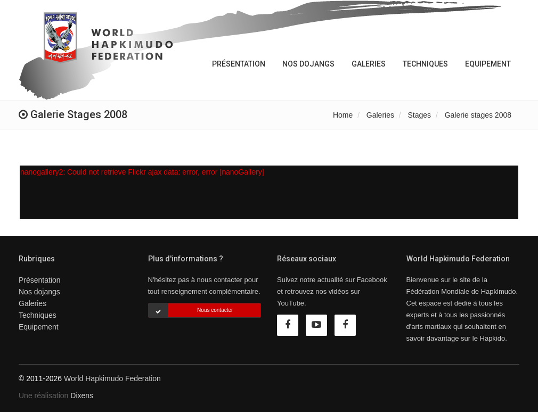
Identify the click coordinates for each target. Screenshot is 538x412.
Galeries (369, 64)
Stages (419, 115)
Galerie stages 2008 (478, 115)
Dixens (81, 395)
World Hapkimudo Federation (112, 378)
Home (343, 115)
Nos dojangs (308, 64)
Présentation (238, 64)
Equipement (488, 64)
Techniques (425, 64)
